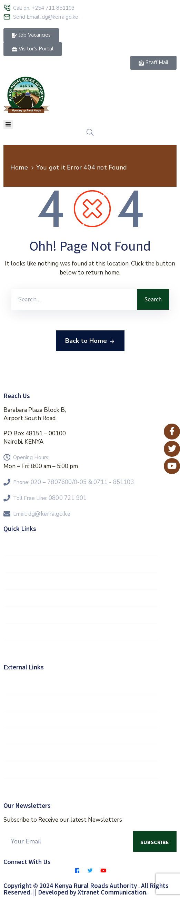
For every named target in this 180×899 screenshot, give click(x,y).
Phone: (73, 482)
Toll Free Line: (50, 498)
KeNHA (81, 753)
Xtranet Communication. (113, 892)
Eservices (81, 787)
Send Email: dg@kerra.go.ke (45, 16)
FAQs (81, 597)
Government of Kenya (81, 685)
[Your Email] (68, 841)
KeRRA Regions (81, 581)
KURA (81, 770)
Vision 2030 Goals (81, 564)
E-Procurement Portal (81, 648)
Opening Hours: (31, 457)
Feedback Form (81, 614)
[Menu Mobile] (8, 124)
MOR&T (81, 719)
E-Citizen (81, 702)
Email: (41, 514)
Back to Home (90, 341)
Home (19, 167)
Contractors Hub (81, 631)
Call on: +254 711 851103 (44, 7)
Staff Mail (81, 547)
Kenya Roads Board (81, 736)
